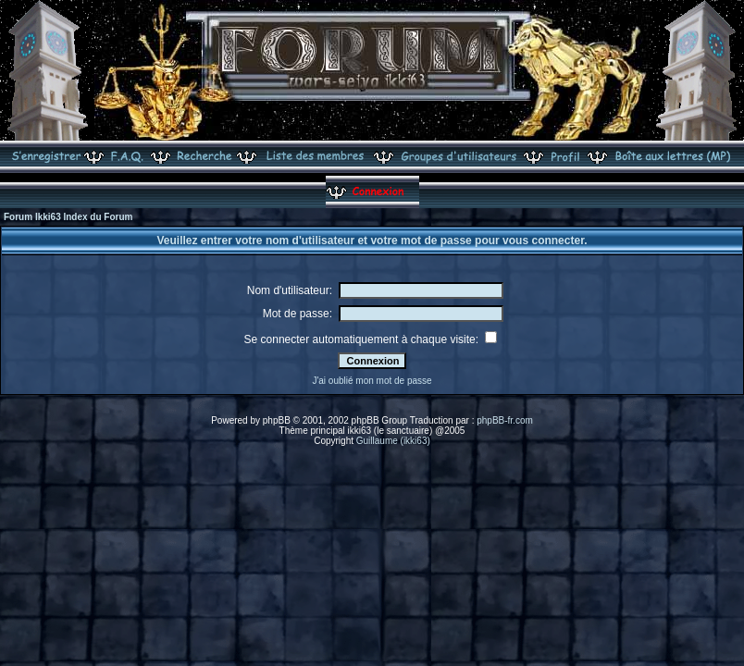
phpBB (277, 420)
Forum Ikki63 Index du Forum (68, 217)
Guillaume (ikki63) (393, 441)
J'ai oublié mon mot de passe (371, 381)
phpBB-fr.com (505, 420)
